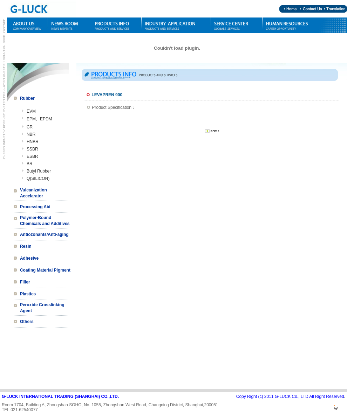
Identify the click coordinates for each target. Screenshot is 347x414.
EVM (31, 111)
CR (30, 127)
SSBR (32, 149)
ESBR (32, 156)
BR (30, 163)
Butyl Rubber (39, 171)
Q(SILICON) (38, 178)
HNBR (33, 141)
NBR (31, 134)
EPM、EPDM (39, 119)
